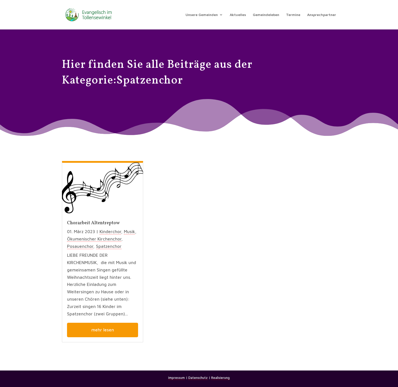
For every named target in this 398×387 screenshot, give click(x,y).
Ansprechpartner (321, 15)
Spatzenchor (109, 246)
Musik (129, 231)
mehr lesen (102, 329)
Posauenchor (80, 246)
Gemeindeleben (266, 15)
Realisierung (220, 378)
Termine (293, 15)
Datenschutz (198, 378)
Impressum (176, 378)
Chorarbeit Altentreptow (93, 223)
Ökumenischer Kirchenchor (94, 238)
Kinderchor (110, 231)
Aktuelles (238, 15)
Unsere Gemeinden (202, 15)
